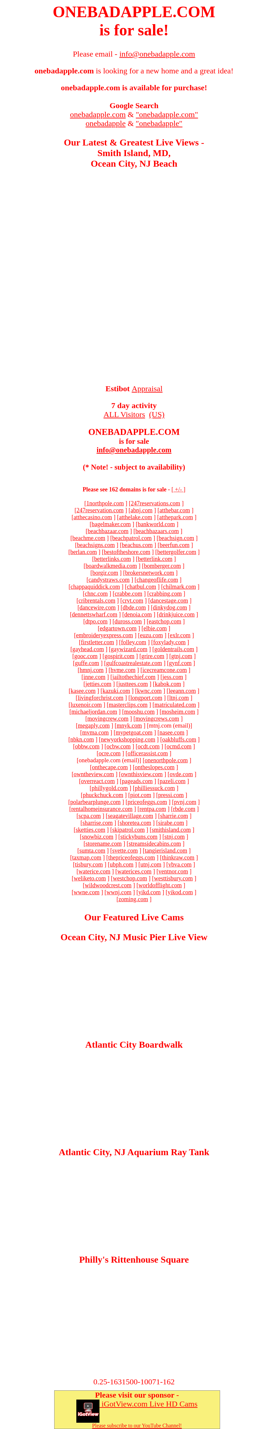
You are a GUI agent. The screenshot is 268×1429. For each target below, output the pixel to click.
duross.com (128, 621)
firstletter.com (97, 642)
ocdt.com (149, 746)
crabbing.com (165, 593)
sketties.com (90, 829)
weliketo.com (90, 878)
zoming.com (133, 899)
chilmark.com (179, 586)
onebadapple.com (98, 114)
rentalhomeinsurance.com (102, 809)
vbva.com (179, 864)
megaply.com (94, 725)
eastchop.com (165, 621)
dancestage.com (169, 600)
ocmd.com (179, 746)
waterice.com (94, 871)
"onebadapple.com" (167, 114)
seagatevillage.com (130, 816)
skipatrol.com (128, 829)
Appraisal (147, 388)
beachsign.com (176, 538)
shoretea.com (135, 823)
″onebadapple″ (159, 123)
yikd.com (149, 892)
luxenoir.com (86, 704)
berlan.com (83, 552)
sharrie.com (174, 816)
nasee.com (172, 732)
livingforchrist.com (100, 697)
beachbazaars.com (157, 531)
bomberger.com (162, 566)
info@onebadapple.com (134, 450)
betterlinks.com (112, 559)
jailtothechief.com (133, 677)
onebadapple (106, 123)
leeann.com (182, 691)
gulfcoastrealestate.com (134, 663)
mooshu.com (139, 711)
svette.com (125, 850)
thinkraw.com (178, 857)
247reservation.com (100, 510)
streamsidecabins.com (155, 843)
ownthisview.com (142, 774)
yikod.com (180, 892)
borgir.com (105, 572)
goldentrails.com (174, 649)
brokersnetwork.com (149, 572)
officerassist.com (148, 753)
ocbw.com (118, 746)
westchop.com (130, 878)
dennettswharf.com (94, 614)
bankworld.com (156, 524)
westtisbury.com (173, 878)
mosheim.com (178, 711)
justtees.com (133, 684)
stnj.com (174, 836)
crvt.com (132, 600)
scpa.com (90, 816)
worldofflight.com (160, 885)
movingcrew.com (107, 718)
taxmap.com (86, 857)
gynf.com (180, 663)
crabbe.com (128, 593)
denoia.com (138, 614)
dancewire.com (98, 607)
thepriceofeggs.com (131, 857)
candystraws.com (109, 579)
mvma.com (95, 732)
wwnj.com (119, 892)
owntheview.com (94, 774)
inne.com (94, 677)
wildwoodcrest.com (108, 885)
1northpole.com (105, 503)
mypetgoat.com (134, 732)
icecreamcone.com (164, 670)
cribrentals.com (97, 600)
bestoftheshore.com (127, 552)
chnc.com (96, 593)
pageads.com (137, 781)
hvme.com (123, 670)
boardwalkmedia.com (111, 566)
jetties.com (98, 684)
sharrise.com (98, 823)
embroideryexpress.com (104, 635)
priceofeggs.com (147, 802)
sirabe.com (171, 823)
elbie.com (155, 628)
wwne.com (86, 892)
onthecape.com (110, 767)
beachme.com (88, 538)
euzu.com (151, 635)
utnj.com (151, 864)
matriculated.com (175, 704)
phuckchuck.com (103, 795)
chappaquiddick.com (95, 586)
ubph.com (122, 864)
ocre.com (109, 753)
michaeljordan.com (94, 711)
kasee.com (83, 691)
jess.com (172, 677)
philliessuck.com (155, 788)
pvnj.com (185, 802)
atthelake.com (135, 517)
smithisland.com (171, 829)
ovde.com (181, 774)
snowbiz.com (97, 836)
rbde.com (184, 809)
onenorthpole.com (166, 760)
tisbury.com (89, 864)
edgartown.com (118, 628)
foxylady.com (169, 642)
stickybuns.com (139, 836)
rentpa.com (152, 809)
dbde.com (134, 607)
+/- (178, 489)
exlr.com (180, 635)
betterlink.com (155, 559)
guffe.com (87, 663)
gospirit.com (119, 656)
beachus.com (137, 545)
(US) (157, 414)
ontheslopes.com (154, 767)
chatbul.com (141, 586)
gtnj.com (181, 656)
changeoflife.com (157, 579)
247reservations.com (155, 503)
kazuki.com (116, 691)
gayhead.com (88, 649)
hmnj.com (92, 670)
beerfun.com (174, 545)
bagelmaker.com (111, 524)
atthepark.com (176, 517)
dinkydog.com (170, 607)
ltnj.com (179, 697)
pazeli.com (172, 781)
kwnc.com (149, 691)
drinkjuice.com (176, 614)
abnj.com (141, 510)
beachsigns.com (96, 545)
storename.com (104, 843)
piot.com (140, 795)
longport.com (146, 697)
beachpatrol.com (132, 538)
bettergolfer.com (176, 552)
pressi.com (170, 795)
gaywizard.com (129, 649)
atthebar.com (174, 510)
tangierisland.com (166, 850)
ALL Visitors (124, 414)
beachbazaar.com (108, 531)
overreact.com (98, 781)
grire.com (152, 656)
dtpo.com (96, 621)
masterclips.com (128, 704)
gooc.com (85, 656)
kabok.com (168, 684)
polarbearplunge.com (95, 802)
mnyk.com (129, 725)
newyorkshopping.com (128, 739)
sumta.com (92, 850)
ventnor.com (173, 871)
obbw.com (87, 746)
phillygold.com (110, 788)
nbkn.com (82, 739)
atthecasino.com (93, 517)
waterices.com (134, 871)
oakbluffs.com (179, 739)
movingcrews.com (157, 718)
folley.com (133, 642)
